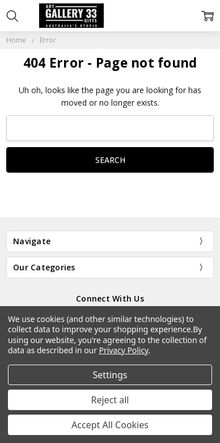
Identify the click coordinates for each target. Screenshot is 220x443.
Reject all (110, 400)
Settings (110, 375)
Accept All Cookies (110, 425)
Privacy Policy (124, 350)
